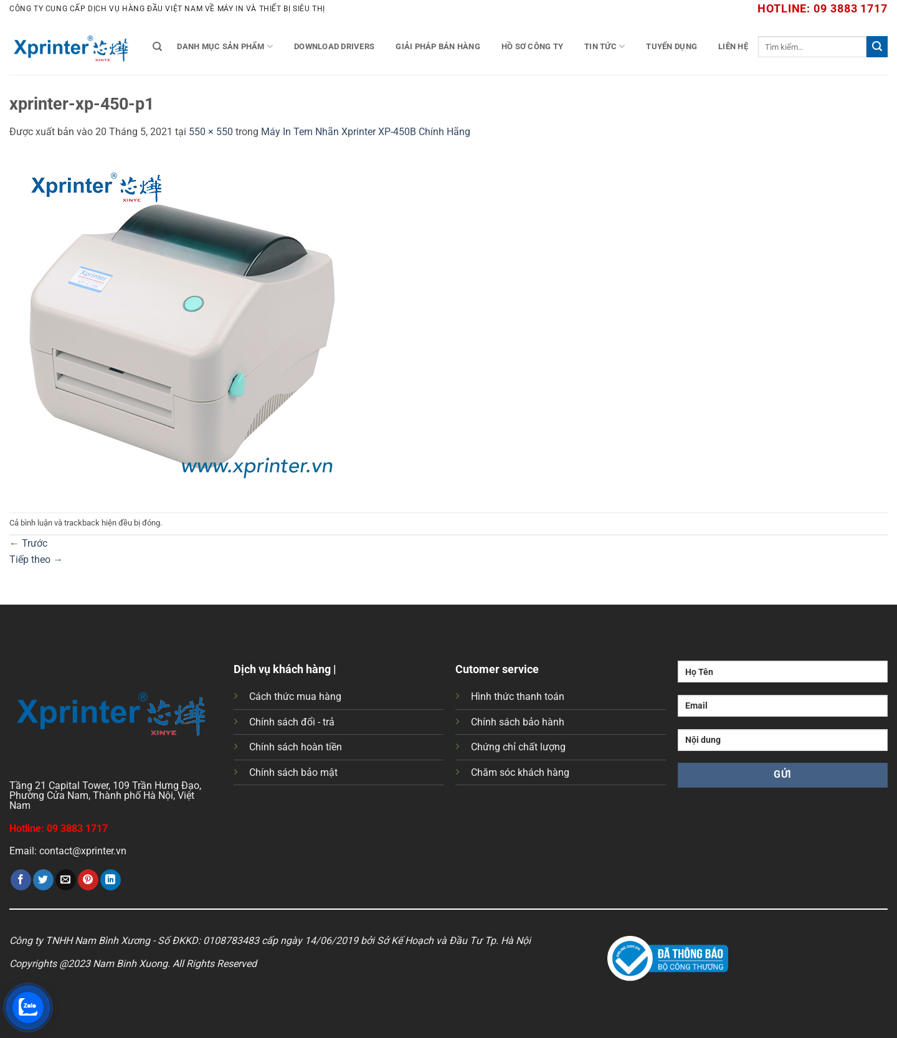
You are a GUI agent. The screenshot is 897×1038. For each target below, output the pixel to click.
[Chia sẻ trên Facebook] (21, 879)
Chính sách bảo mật (293, 772)
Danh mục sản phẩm (225, 46)
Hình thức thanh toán (517, 696)
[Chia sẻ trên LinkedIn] (110, 879)
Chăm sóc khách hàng (520, 772)
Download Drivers (334, 46)
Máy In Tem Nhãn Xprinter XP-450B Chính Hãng (365, 132)
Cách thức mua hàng (295, 696)
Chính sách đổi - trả (292, 722)
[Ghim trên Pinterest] (88, 879)
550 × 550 (211, 132)
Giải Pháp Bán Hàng (438, 46)
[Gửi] (877, 46)
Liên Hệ (733, 46)
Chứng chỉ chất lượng (518, 747)
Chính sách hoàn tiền (295, 747)
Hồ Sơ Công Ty (532, 46)
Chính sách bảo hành (517, 722)
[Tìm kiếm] (157, 47)
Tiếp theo (36, 559)
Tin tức (604, 46)
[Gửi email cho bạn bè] (65, 879)
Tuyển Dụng (671, 46)
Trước (28, 543)
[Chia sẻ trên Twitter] (43, 879)
